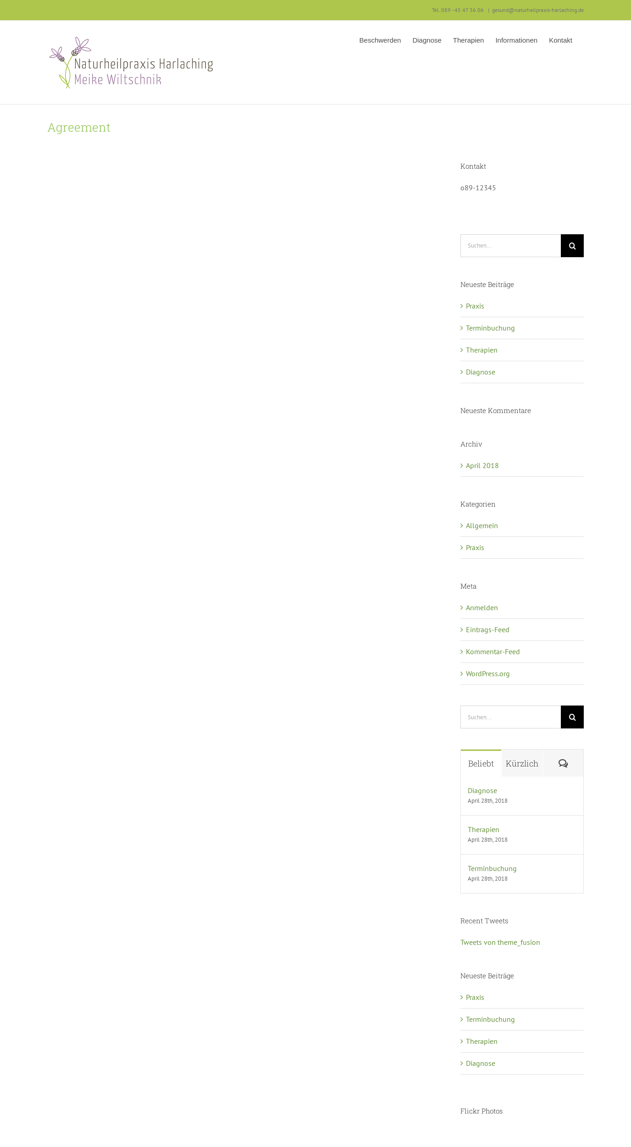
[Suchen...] (510, 245)
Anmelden (482, 607)
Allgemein (482, 525)
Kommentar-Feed (493, 651)
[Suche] (572, 245)
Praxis (475, 305)
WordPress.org (488, 673)
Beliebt (481, 763)
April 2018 (482, 465)
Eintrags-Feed (487, 629)
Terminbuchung (490, 327)
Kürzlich (522, 763)
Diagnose (480, 371)
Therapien (482, 349)
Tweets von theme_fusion (500, 942)
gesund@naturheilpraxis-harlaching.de (538, 9)
